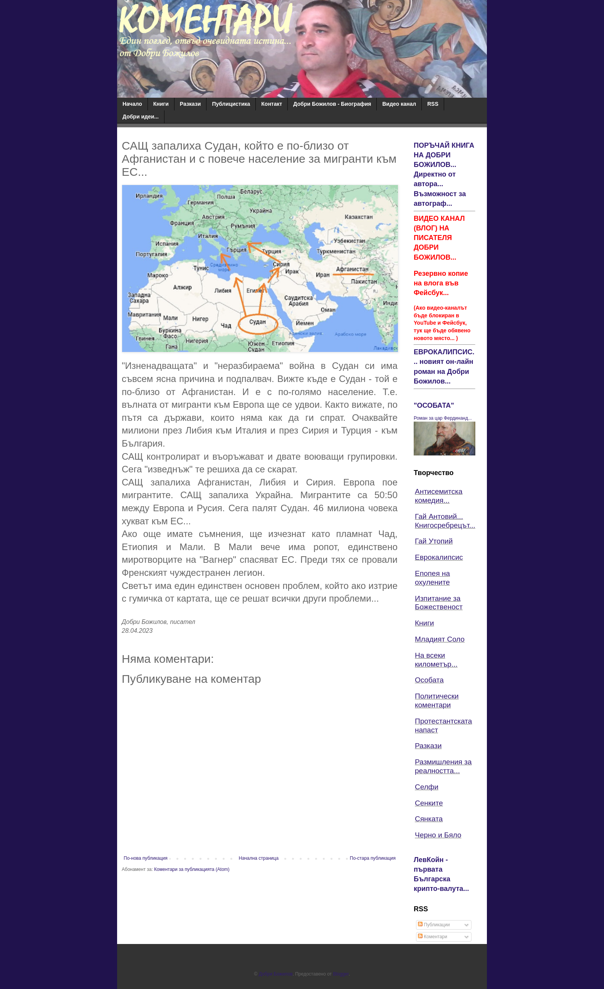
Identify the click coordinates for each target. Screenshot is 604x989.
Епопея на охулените (432, 577)
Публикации (434, 924)
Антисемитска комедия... (439, 495)
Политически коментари (437, 700)
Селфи (426, 787)
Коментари (432, 936)
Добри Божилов (276, 974)
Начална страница (259, 858)
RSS (432, 104)
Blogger (341, 974)
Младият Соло (440, 639)
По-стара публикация (373, 858)
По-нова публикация (146, 858)
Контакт (271, 104)
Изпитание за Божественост (439, 602)
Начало (132, 104)
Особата (429, 680)
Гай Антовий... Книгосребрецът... (445, 520)
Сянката (429, 819)
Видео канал (399, 104)
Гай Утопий (434, 541)
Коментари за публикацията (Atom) (192, 869)
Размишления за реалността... (443, 766)
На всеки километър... (436, 659)
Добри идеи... (140, 116)
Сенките (429, 803)
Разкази (190, 104)
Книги (161, 104)
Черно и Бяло (438, 835)
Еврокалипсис (439, 557)
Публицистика (231, 104)
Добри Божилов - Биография (332, 104)
